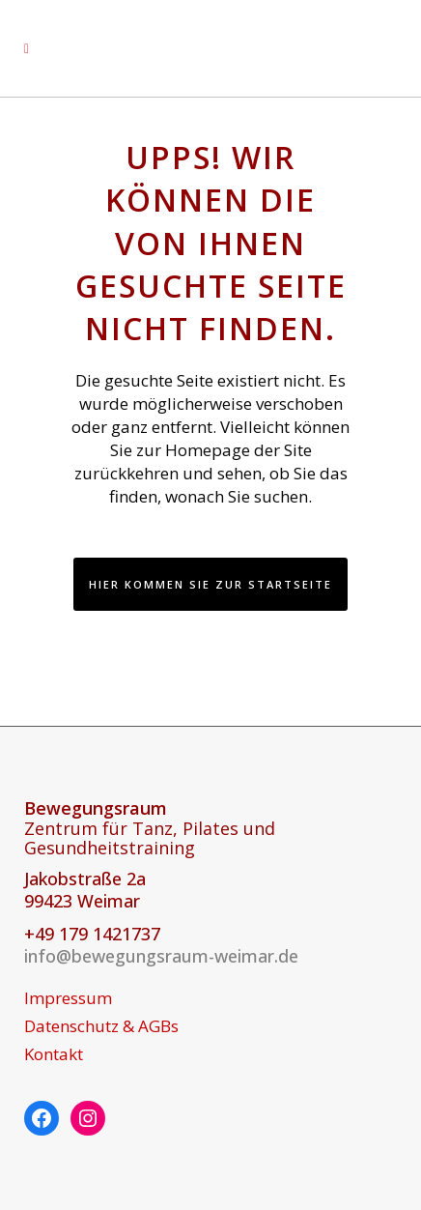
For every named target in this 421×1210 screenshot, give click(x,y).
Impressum (68, 998)
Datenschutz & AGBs (101, 1026)
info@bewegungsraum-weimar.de (161, 955)
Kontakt (53, 1054)
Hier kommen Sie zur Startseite (210, 584)
